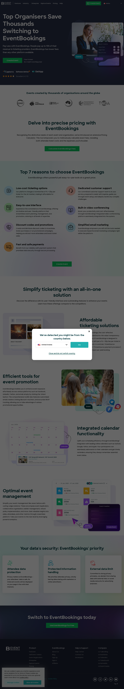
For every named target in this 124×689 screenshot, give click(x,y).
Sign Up (55, 657)
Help (61, 3)
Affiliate (55, 663)
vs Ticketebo (102, 657)
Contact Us (79, 655)
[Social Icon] (95, 679)
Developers (79, 657)
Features (18, 3)
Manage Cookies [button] (13, 682)
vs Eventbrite (103, 655)
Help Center (79, 652)
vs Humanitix (102, 663)
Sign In (54, 660)
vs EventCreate (103, 666)
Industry (26, 3)
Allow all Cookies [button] (32, 682)
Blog (53, 655)
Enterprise (35, 3)
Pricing (55, 3)
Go (79, 345)
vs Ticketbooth (103, 660)
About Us (55, 652)
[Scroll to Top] (116, 683)
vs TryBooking (103, 652)
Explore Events (46, 3)
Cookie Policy (52, 679)
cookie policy (24, 677)
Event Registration (35, 657)
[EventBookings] (6, 3)
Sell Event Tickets (35, 655)
